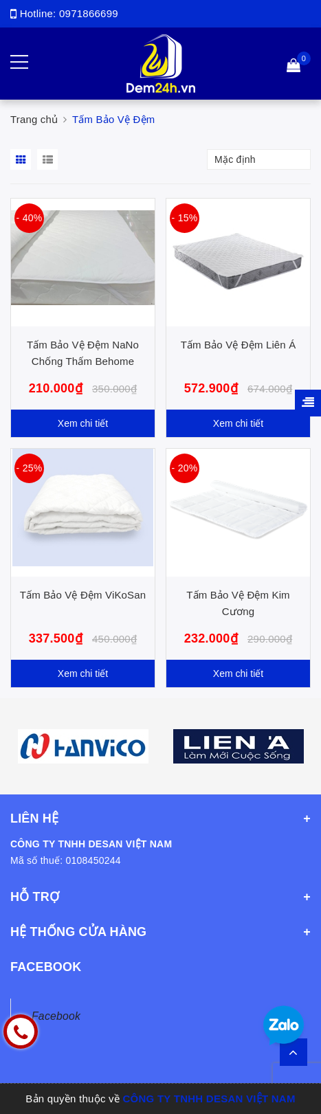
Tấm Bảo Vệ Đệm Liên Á (238, 344)
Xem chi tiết (83, 423)
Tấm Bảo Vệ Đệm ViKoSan (83, 595)
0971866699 (88, 13)
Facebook (56, 1016)
